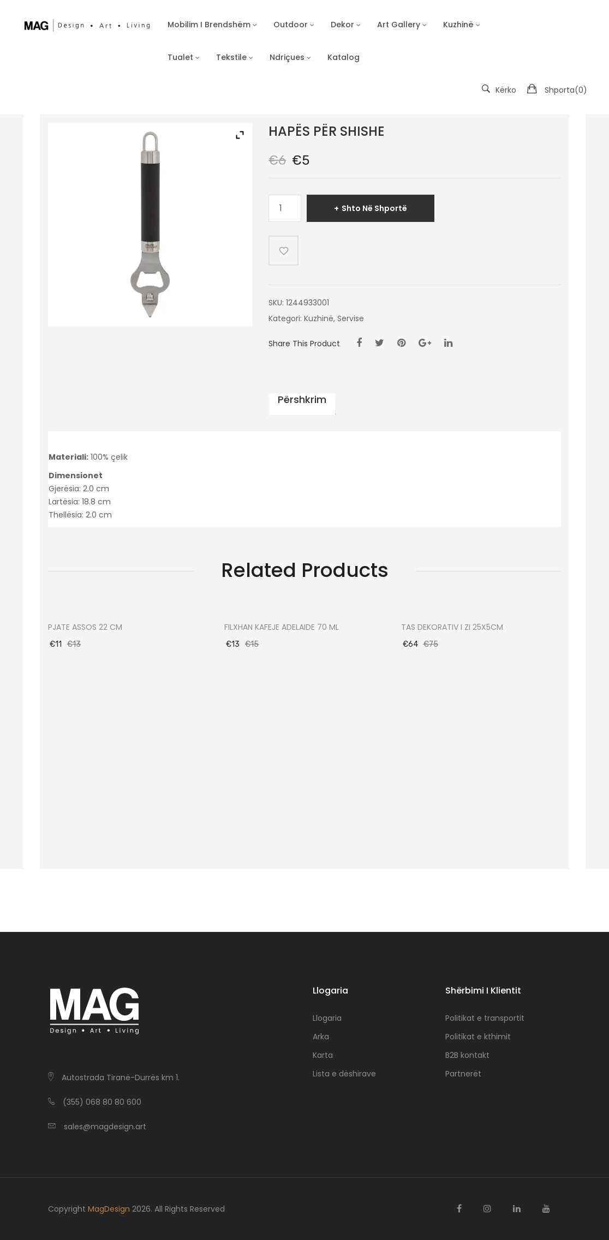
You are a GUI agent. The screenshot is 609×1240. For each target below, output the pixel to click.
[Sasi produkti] (284, 208)
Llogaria (327, 1018)
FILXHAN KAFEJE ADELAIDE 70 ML (281, 627)
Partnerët (463, 1073)
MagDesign (109, 1208)
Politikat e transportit (484, 1018)
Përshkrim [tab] (302, 399)
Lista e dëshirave (344, 1073)
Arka (321, 1036)
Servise (350, 318)
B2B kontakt (467, 1055)
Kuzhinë (318, 318)
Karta (323, 1055)
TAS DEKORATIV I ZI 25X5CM (452, 627)
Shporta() (566, 90)
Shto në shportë (374, 208)
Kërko (499, 90)
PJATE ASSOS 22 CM (85, 627)
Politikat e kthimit (478, 1036)
